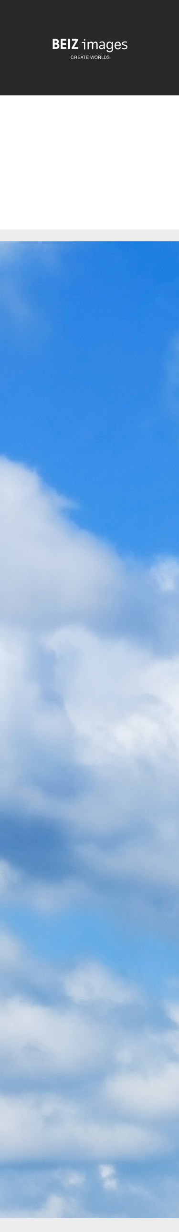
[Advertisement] (89, 170)
